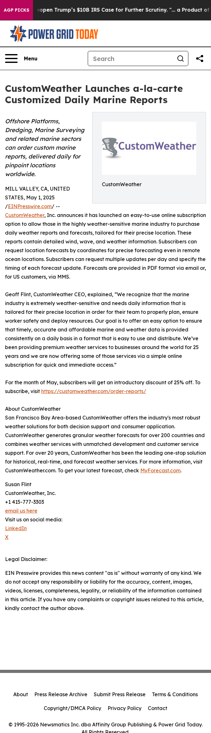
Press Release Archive (60, 694)
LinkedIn (16, 528)
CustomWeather (24, 215)
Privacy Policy (125, 708)
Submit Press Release (120, 694)
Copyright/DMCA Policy (72, 708)
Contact (157, 708)
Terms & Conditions (175, 694)
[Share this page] (199, 58)
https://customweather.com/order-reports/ (93, 391)
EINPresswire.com (30, 206)
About (20, 694)
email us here (21, 511)
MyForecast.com (160, 470)
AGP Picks (16, 10)
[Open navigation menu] (21, 58)
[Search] (130, 58)
